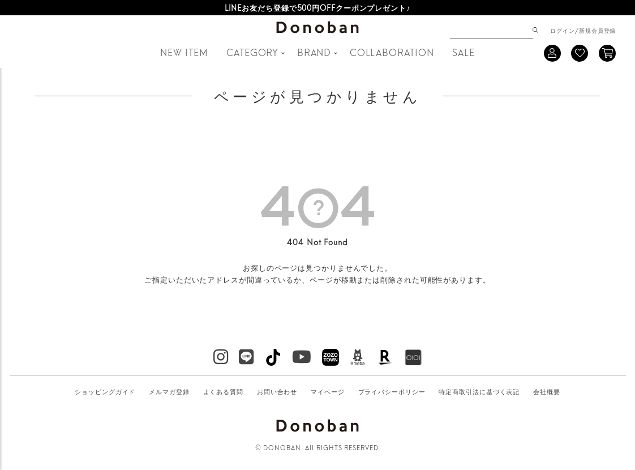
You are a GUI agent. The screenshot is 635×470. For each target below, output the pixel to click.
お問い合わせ (277, 391)
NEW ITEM (184, 52)
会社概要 (546, 391)
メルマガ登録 (169, 391)
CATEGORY (252, 52)
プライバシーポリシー (392, 391)
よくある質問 (223, 391)
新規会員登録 (597, 30)
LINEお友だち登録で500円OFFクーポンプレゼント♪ (318, 7)
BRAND (314, 52)
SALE (463, 52)
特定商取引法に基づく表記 (479, 391)
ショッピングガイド (105, 391)
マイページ (328, 391)
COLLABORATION (392, 52)
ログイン (562, 30)
